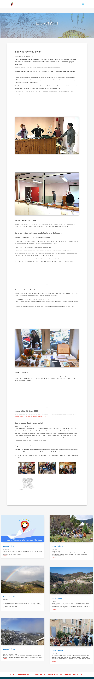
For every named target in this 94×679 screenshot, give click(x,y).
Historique (77, 674)
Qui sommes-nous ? (55, 674)
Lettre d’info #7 (9, 546)
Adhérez (67, 674)
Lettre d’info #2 (9, 649)
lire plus (5, 555)
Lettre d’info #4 (9, 597)
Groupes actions (24, 674)
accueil (13, 674)
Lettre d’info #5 (57, 546)
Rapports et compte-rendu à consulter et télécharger (30, 416)
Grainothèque (39, 674)
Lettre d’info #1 (57, 651)
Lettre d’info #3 (57, 598)
